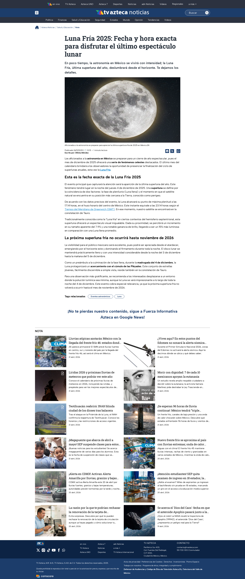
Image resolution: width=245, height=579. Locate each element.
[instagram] (43, 551)
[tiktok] (48, 551)
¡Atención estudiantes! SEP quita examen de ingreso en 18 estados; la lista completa (181, 476)
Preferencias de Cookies (152, 562)
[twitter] (38, 551)
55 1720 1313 (182, 550)
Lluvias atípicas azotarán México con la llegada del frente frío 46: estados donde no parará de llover (95, 341)
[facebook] (59, 551)
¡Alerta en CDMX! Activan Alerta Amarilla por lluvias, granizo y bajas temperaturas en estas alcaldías (93, 476)
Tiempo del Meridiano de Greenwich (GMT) (90, 209)
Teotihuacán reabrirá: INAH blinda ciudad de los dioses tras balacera (92, 408)
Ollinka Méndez (82, 153)
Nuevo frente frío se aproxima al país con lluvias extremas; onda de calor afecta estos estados (182, 442)
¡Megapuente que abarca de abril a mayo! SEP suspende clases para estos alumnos (94, 442)
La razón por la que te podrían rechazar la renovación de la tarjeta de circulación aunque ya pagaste (94, 510)
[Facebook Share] (167, 151)
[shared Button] (178, 151)
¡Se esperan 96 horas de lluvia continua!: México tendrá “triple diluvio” (178, 408)
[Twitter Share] (172, 151)
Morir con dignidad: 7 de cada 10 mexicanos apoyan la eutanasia (179, 374)
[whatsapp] (63, 550)
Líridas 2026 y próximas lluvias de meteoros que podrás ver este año (91, 374)
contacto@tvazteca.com (187, 547)
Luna (119, 296)
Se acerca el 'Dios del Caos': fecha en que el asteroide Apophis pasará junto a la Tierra (184, 510)
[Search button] (207, 12)
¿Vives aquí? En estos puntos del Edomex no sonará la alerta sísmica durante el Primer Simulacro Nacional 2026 (183, 341)
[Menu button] (47, 13)
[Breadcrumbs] (38, 27)
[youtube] (54, 551)
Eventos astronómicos (100, 296)
